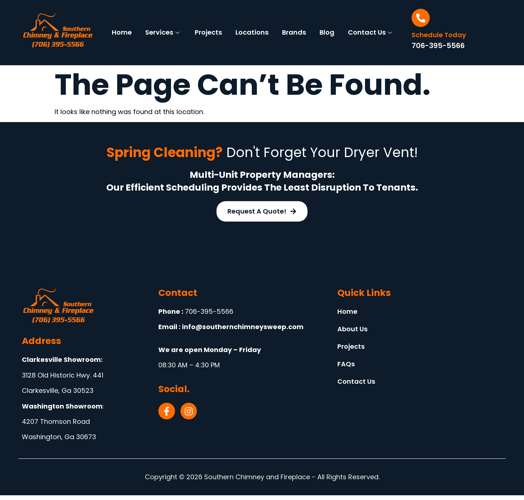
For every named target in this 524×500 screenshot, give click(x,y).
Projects (237, 26)
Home (149, 26)
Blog (359, 26)
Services (190, 26)
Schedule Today (439, 34)
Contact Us (252, 37)
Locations (282, 26)
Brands (326, 26)
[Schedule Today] (421, 18)
